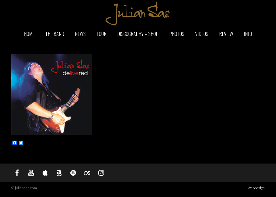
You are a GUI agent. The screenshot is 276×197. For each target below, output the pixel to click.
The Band (54, 33)
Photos (176, 33)
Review (226, 33)
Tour (101, 33)
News (80, 33)
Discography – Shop (137, 33)
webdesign (256, 187)
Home (29, 33)
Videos (201, 33)
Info (248, 33)
